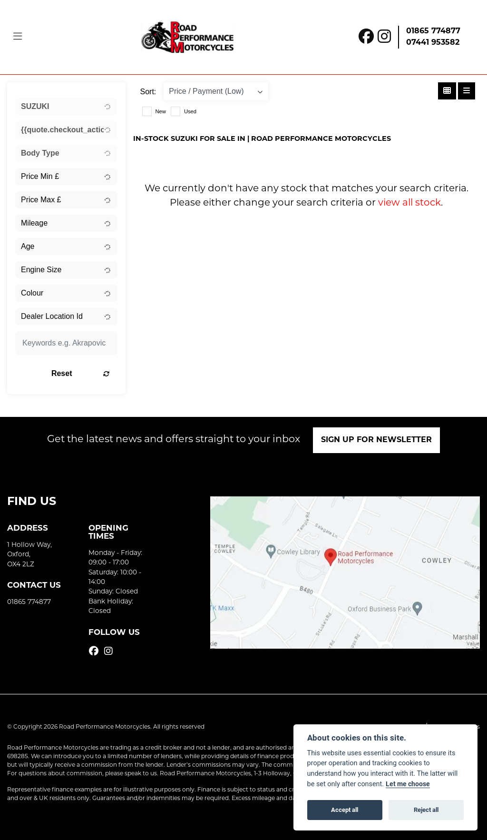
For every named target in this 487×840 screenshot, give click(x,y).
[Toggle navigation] (18, 37)
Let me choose (408, 784)
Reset (80, 373)
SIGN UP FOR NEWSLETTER (376, 440)
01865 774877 (433, 31)
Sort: (148, 92)
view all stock (409, 203)
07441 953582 (432, 43)
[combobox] (66, 106)
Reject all (426, 809)
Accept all (344, 809)
